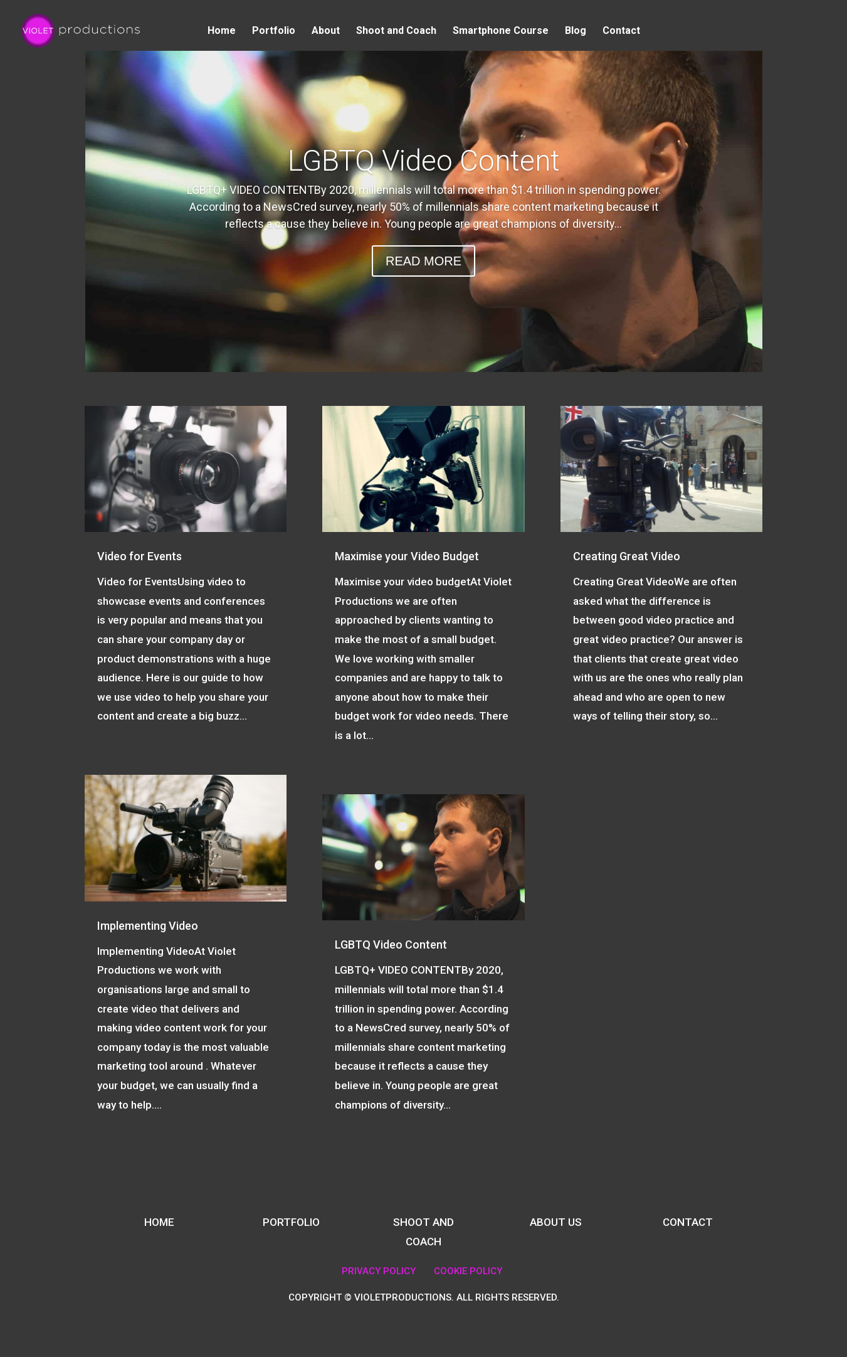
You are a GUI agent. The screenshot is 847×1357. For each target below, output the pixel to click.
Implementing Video (147, 925)
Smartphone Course (501, 31)
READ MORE (423, 261)
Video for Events (139, 556)
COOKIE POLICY (468, 1271)
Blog (575, 31)
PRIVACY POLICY (379, 1271)
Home (222, 31)
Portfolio (273, 31)
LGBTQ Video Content (424, 161)
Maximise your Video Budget (407, 556)
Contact (621, 31)
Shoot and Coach (396, 31)
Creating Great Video (626, 556)
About (326, 31)
